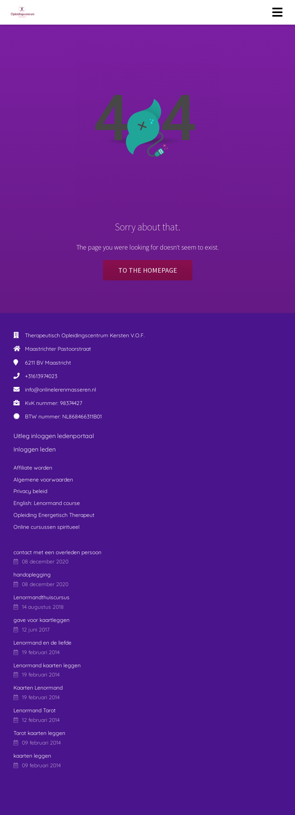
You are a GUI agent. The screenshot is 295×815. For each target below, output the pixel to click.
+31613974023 (41, 376)
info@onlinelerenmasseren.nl (60, 389)
